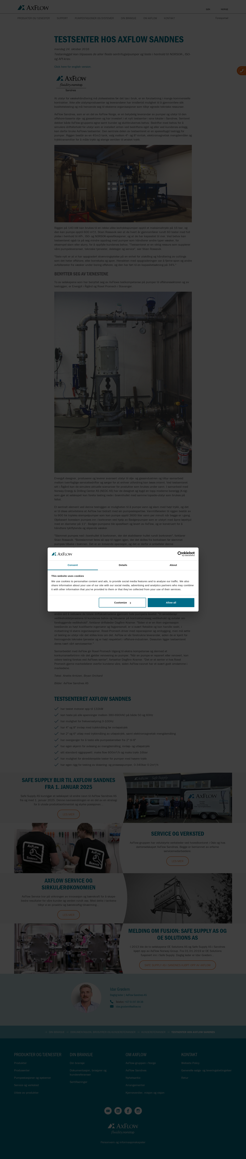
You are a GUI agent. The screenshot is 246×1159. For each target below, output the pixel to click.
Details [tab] (123, 565)
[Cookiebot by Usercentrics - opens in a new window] (180, 553)
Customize (122, 602)
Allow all (171, 602)
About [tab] (173, 565)
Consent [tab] (73, 565)
